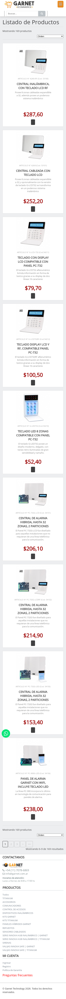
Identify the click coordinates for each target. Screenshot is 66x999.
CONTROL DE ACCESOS (14, 909)
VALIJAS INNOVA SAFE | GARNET (19, 946)
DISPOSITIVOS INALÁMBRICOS (18, 912)
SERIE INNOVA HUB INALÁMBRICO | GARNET (25, 935)
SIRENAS (7, 942)
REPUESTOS (8, 928)
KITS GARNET (9, 916)
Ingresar (7, 962)
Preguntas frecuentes (18, 975)
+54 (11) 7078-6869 (16, 870)
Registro (7, 966)
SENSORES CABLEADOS (14, 931)
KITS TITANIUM (10, 920)
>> (29, 844)
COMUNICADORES (12, 905)
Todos (6, 894)
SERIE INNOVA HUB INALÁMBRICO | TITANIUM (26, 939)
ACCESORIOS (9, 901)
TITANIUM (8, 898)
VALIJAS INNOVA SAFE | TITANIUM (20, 950)
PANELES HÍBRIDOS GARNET (17, 924)
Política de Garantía (12, 970)
